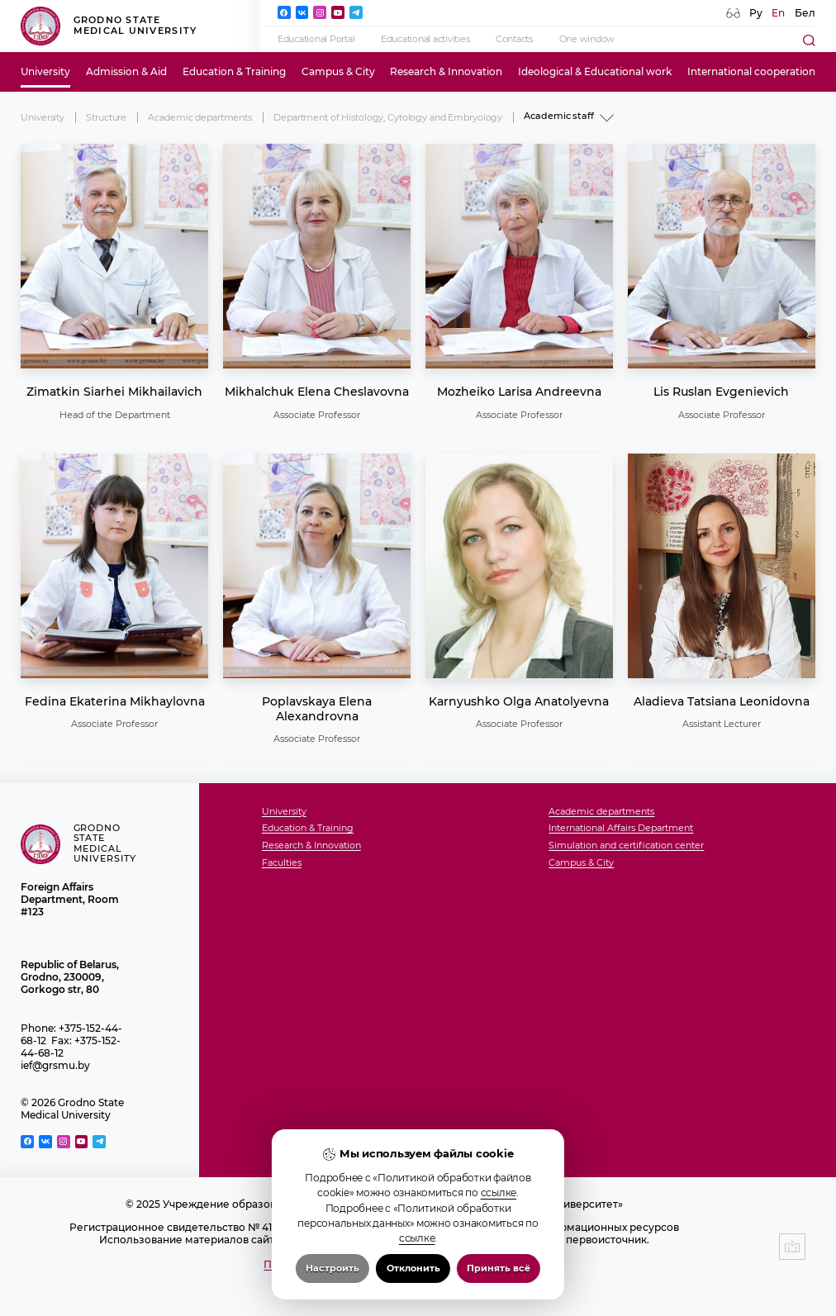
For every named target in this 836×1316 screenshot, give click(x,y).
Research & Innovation (446, 71)
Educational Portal (316, 39)
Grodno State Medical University (109, 26)
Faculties (282, 863)
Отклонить (413, 1272)
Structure (106, 117)
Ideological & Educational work (595, 71)
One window (587, 39)
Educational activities (425, 39)
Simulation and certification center (626, 846)
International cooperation (751, 71)
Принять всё (498, 1272)
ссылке (498, 1196)
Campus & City (338, 71)
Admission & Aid (126, 71)
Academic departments (199, 117)
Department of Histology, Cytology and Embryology (387, 117)
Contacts (514, 39)
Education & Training (234, 71)
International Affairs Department (621, 829)
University (45, 71)
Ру (755, 13)
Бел (805, 13)
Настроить (332, 1272)
